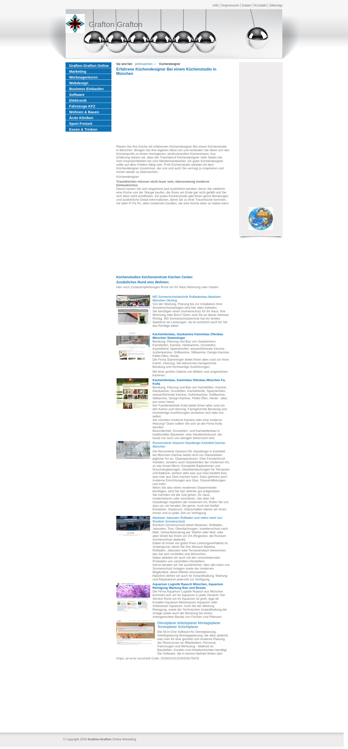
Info (216, 5)
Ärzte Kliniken (81, 118)
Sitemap (276, 5)
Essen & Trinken (83, 129)
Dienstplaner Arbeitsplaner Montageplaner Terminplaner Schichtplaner (189, 625)
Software (76, 95)
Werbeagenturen (83, 77)
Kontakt (260, 5)
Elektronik (78, 100)
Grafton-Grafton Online (89, 66)
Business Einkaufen (86, 89)
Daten (247, 5)
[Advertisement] (173, 111)
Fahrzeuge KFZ (82, 106)
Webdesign (78, 83)
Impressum (230, 5)
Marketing (77, 71)
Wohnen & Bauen (84, 112)
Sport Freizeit (80, 123)
